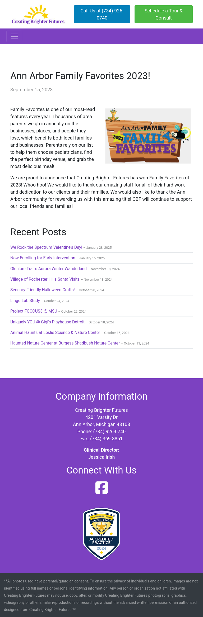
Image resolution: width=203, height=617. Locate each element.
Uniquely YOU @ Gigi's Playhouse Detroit (47, 321)
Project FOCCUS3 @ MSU (33, 311)
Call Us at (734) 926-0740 (102, 14)
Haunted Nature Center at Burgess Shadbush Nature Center (65, 343)
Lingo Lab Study (25, 300)
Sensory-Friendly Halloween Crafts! (42, 289)
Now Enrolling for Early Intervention (42, 257)
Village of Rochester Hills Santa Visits (45, 279)
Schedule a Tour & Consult (164, 14)
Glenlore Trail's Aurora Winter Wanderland (48, 268)
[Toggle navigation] (14, 36)
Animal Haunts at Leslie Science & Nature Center (55, 332)
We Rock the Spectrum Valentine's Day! (46, 247)
